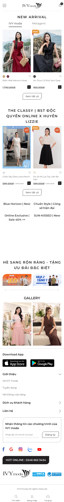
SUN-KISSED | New (47, 215)
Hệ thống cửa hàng (14, 394)
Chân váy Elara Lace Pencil (16, 176)
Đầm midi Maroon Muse (15, 80)
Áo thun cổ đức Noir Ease (46, 80)
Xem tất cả (32, 96)
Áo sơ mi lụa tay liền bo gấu (46, 178)
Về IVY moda (10, 380)
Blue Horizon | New (16, 204)
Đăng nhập (32, 500)
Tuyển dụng (10, 387)
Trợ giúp (48, 500)
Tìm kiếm (16, 500)
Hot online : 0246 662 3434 (26, 460)
